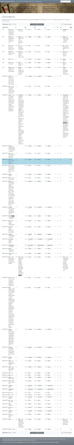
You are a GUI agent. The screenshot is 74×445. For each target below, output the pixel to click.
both (29, 226)
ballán (29, 181)
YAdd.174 (4, 245)
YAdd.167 (4, 181)
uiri (9, 349)
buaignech (30, 389)
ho (22, 64)
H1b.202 (35, 429)
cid (11, 342)
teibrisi (10, 330)
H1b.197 (35, 403)
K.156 (46, 45)
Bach (10, 380)
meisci (13, 380)
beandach (50, 385)
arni (19, 71)
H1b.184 (35, 357)
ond (14, 382)
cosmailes (12, 168)
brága (49, 145)
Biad (9, 253)
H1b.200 (35, 414)
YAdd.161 (4, 145)
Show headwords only (5, 21)
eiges (12, 400)
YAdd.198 (4, 414)
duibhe (65, 260)
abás (22, 42)
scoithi (64, 262)
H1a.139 (26, 207)
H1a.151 (26, 403)
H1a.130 (26, 234)
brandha (67, 258)
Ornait (12, 331)
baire (19, 57)
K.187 (46, 366)
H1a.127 (26, 215)
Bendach (10, 385)
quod (19, 99)
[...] (30, 29)
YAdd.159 (4, 86)
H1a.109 (26, 29)
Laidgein (11, 334)
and (13, 34)
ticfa (12, 110)
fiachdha (65, 259)
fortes (13, 53)
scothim (20, 263)
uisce (12, 81)
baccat (39, 407)
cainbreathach (66, 100)
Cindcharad (11, 306)
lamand (10, 398)
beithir (66, 125)
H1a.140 (26, 357)
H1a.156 (26, 429)
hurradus (20, 137)
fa (65, 42)
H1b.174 (35, 234)
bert (29, 159)
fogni (67, 129)
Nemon (10, 351)
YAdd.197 (4, 410)
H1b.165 (35, 159)
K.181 (46, 277)
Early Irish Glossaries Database (8, 1)
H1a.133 (26, 248)
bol (29, 400)
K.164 (46, 145)
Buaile (10, 215)
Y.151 (3, 29)
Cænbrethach (21, 101)
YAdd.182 (4, 357)
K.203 (46, 429)
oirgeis (66, 268)
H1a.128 (26, 220)
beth (13, 230)
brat (29, 165)
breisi (10, 339)
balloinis (10, 186)
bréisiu (39, 329)
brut (9, 319)
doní (11, 99)
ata (9, 290)
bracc (29, 394)
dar (9, 303)
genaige (10, 288)
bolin (14, 217)
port (9, 160)
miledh (64, 113)
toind (13, 321)
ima (9, 369)
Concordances (26, 1)
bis (9, 39)
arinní (19, 270)
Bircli (10, 414)
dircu (10, 190)
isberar (12, 260)
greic (10, 187)
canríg (22, 130)
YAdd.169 (4, 215)
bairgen (30, 234)
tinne (11, 323)
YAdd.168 (4, 207)
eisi (9, 345)
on (9, 166)
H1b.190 (35, 380)
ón (9, 64)
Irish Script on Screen (54, 442)
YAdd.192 (4, 394)
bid (12, 87)
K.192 (46, 385)
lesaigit (10, 316)
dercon (10, 193)
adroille (10, 40)
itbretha (20, 121)
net (10, 209)
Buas (10, 419)
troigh (10, 205)
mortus (66, 39)
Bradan (10, 76)
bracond (30, 396)
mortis (11, 39)
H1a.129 (26, 226)
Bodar (10, 174)
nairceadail (65, 420)
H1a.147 (26, 392)
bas (63, 42)
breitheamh (65, 110)
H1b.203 (35, 51)
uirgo (9, 278)
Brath (10, 95)
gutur (10, 259)
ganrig (64, 126)
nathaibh (65, 128)
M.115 (61, 419)
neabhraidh (66, 108)
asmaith (20, 143)
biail (67, 45)
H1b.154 (35, 36)
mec (23, 106)
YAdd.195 (4, 403)
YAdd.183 (4, 360)
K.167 (46, 165)
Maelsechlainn (11, 299)
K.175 (46, 234)
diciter (12, 284)
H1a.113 (26, 59)
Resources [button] (31, 1)
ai (65, 129)
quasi (11, 29)
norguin (66, 267)
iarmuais (67, 421)
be (12, 208)
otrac (10, 408)
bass (13, 40)
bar (29, 51)
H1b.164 (35, 153)
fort (11, 213)
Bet (9, 277)
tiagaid (11, 369)
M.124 (61, 67)
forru (19, 135)
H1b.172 (35, 220)
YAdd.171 (4, 226)
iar (13, 103)
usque (10, 415)
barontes (65, 53)
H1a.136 (26, 277)
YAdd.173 (4, 238)
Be (10, 349)
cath (12, 209)
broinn (10, 324)
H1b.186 (35, 366)
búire (23, 57)
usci (9, 80)
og (9, 281)
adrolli (19, 42)
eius (12, 349)
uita (10, 254)
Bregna (10, 357)
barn (29, 403)
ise (22, 104)
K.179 (46, 253)
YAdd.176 (4, 253)
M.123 (61, 62)
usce (12, 360)
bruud (10, 97)
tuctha (10, 298)
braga (29, 145)
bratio (10, 100)
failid (10, 341)
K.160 (46, 67)
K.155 (46, 36)
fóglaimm (20, 109)
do (10, 91)
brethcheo (20, 96)
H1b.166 (35, 165)
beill (9, 198)
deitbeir (10, 335)
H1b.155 (35, 45)
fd (11, 90)
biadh (39, 253)
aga (9, 147)
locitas (10, 243)
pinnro (12, 62)
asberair (22, 116)
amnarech (11, 282)
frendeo (10, 68)
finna (13, 313)
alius (9, 310)
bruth (13, 95)
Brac (9, 394)
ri (12, 311)
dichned (10, 88)
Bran (10, 257)
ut (13, 81)
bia (9, 78)
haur (64, 132)
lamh (13, 394)
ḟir (13, 182)
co (10, 315)
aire (19, 116)
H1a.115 (26, 67)
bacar (49, 366)
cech (12, 97)
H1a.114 (26, 62)
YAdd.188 (4, 380)
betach (12, 285)
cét (12, 300)
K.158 (46, 59)
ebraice (10, 30)
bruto (10, 71)
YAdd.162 (4, 153)
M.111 (61, 94)
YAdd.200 (4, 429)
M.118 (61, 29)
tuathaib (22, 131)
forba (13, 106)
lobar (12, 373)
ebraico (10, 230)
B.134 (17, 62)
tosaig (10, 34)
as (66, 113)
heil (21, 108)
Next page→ (41, 24)
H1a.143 (26, 287)
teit (10, 179)
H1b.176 (35, 245)
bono (12, 157)
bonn (29, 220)
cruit (12, 64)
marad (10, 343)
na (9, 151)
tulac (12, 392)
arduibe (20, 262)
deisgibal (66, 103)
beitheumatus (66, 38)
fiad (9, 315)
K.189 (46, 287)
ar (12, 68)
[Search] (65, 1)
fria (63, 106)
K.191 (46, 380)
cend (9, 103)
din (9, 262)
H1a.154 (26, 414)
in (13, 78)
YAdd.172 (4, 234)
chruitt (19, 65)
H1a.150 (26, 400)
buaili (39, 215)
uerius (19, 100)
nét (9, 213)
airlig (14, 149)
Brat (9, 165)
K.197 (46, 400)
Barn (10, 403)
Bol (9, 400)
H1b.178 (35, 253)
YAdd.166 (4, 177)
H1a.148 (26, 394)
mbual (10, 364)
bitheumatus (11, 38)
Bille (9, 287)
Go (72, 1)
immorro (65, 134)
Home (18, 1)
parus (13, 30)
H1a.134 (26, 253)
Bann (10, 429)
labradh (66, 71)
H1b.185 (35, 360)
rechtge (20, 141)
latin (11, 189)
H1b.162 (35, 94)
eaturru (64, 130)
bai (9, 308)
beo (12, 177)
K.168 (46, 174)
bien (12, 153)
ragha (10, 363)
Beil (12, 49)
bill (12, 181)
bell (13, 194)
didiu (64, 125)
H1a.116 (26, 76)
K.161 (46, 76)
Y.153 (3, 45)
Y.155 (3, 59)
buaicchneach (51, 389)
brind (29, 67)
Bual (9, 360)
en (10, 77)
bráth (49, 95)
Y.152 (3, 36)
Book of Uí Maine (17, 442)
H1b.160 (35, 76)
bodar (29, 174)
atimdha (20, 126)
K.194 (46, 392)
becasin (64, 29)
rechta (19, 122)
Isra (19, 108)
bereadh (64, 120)
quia (11, 80)
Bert (9, 159)
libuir (14, 166)
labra (10, 70)
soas (22, 419)
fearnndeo (65, 70)
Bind (9, 62)
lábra (21, 71)
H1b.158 (35, 62)
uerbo (13, 67)
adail (65, 47)
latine (12, 259)
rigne (11, 154)
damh (13, 335)
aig (14, 148)
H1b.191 (35, 385)
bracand (39, 396)
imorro (19, 139)
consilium (11, 218)
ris (63, 117)
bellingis (11, 246)
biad (29, 253)
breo (9, 170)
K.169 (46, 177)
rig (22, 139)
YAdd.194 (4, 400)
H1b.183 (35, 207)
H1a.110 (26, 36)
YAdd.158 (4, 76)
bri (29, 392)
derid (10, 90)
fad (12, 78)
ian (9, 182)
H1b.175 (35, 238)
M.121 (61, 51)
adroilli (65, 40)
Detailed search (38, 1)
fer (9, 199)
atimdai (66, 121)
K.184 (46, 207)
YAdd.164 (4, 165)
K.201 (46, 414)
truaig (10, 183)
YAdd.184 (4, 366)
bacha (11, 382)
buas (29, 419)
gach (13, 109)
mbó (14, 300)
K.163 (46, 94)
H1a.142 (26, 366)
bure (13, 59)
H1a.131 (26, 238)
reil (11, 70)
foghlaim (66, 106)
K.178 (46, 248)
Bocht (10, 248)
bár (48, 51)
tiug (9, 321)
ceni (9, 337)
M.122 (61, 59)
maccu (64, 105)
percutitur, (11, 156)
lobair (13, 378)
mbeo (11, 92)
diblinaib (10, 169)
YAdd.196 (4, 407)
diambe (19, 138)
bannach (40, 410)
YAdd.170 (4, 220)
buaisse (21, 427)
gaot (10, 417)
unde (11, 47)
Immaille (10, 311)
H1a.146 (26, 389)
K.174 (46, 226)
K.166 (46, 159)
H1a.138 (26, 329)
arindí (22, 421)
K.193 (46, 389)
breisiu (29, 329)
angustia (11, 251)
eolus (14, 91)
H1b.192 (35, 389)
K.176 (46, 238)
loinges (20, 113)
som (67, 135)
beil (11, 195)
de (18, 120)
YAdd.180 (4, 329)
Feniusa (22, 103)
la (18, 113)
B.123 (17, 94)
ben (29, 153)
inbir (9, 84)
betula (12, 277)
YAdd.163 (4, 159)
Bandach (10, 410)
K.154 (46, 29)
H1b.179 (35, 256)
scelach (11, 281)
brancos (10, 258)
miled (12, 103)
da (10, 290)
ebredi (21, 30)
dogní (11, 198)
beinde (12, 324)
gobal (10, 387)
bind (29, 62)
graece (66, 51)
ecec (19, 30)
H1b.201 (35, 419)
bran (29, 257)
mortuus (20, 40)
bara (12, 148)
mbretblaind (11, 302)
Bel (9, 86)
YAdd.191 (4, 392)
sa (10, 199)
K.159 (46, 62)
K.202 (46, 419)
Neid (9, 348)
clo (12, 415)
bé (13, 212)
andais (11, 337)
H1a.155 (26, 419)
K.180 (46, 256)
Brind (10, 67)
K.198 (46, 403)
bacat (29, 407)
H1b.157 (35, 59)
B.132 (17, 45)
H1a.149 (26, 396)
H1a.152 (26, 407)
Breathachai (65, 95)
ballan (10, 185)
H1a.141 (26, 360)
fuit (9, 172)
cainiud (10, 333)
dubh (66, 264)
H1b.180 (35, 277)
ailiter (64, 97)
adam (10, 338)
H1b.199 (35, 410)
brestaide (30, 239)
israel (67, 105)
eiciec (67, 29)
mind (13, 100)
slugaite (10, 263)
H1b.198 (35, 407)
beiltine (64, 48)
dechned (11, 33)
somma (10, 317)
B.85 (16, 256)
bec (29, 29)
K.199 (46, 407)
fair (9, 194)
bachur (29, 366)
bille (11, 308)
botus (13, 250)
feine (66, 101)
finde (10, 307)
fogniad (20, 134)
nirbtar (12, 307)
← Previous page (34, 24)
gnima (10, 108)
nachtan (20, 129)
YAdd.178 (4, 277)
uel (19, 72)
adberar (64, 114)
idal (9, 47)
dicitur (10, 82)
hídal (21, 47)
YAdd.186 (4, 375)
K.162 (46, 86)
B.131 (17, 36)
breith (65, 96)
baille (13, 308)
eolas (10, 87)
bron (64, 267)
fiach (13, 257)
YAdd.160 (4, 94)
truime (10, 313)
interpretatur (11, 32)
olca (9, 211)
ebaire (64, 59)
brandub (20, 264)
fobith (21, 120)
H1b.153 (35, 29)
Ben (9, 153)
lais (22, 143)
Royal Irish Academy (35, 442)
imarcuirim (11, 163)
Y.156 (3, 62)
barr (19, 427)
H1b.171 (35, 215)
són (22, 141)
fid (13, 80)
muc (13, 366)
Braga (10, 145)
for (13, 101)
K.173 (46, 220)
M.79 (61, 256)
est (21, 99)
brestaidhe (50, 239)
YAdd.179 (4, 287)
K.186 (46, 360)
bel (29, 86)
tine (68, 48)
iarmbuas (20, 424)
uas (12, 317)
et (13, 282)
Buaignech (11, 389)
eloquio (12, 71)
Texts (21, 1)
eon (11, 262)
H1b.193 (35, 392)
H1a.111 (26, 45)
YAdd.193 (4, 396)
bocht (29, 248)
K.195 (46, 394)
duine (10, 110)
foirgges (20, 271)
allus (12, 320)
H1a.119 (26, 145)
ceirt (12, 375)
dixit (11, 310)
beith (10, 228)
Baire (10, 51)
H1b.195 (35, 396)
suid (12, 316)
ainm (14, 147)
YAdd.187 (4, 377)
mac (19, 114)
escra (10, 390)
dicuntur (10, 54)
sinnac (10, 412)
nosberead (20, 124)
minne (10, 320)
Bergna (30, 357)
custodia (13, 278)
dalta (19, 103)
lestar (12, 182)
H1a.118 (26, 94)
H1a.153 (26, 410)
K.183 (46, 329)
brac (39, 394)
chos (13, 363)
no (10, 49)
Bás (9, 177)
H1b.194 (35, 394)
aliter (21, 97)
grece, (13, 258)
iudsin (22, 272)
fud (9, 77)
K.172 (46, 215)
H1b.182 (35, 329)
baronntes (20, 53)
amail (19, 142)
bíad (48, 253)
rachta (64, 118)
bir (13, 76)
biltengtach (50, 245)
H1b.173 (35, 226)
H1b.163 (35, 145)
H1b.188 (35, 287)
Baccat (10, 407)
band (29, 429)
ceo (67, 96)
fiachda (19, 260)
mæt (12, 319)
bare (39, 59)
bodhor (39, 174)
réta (9, 99)
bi (11, 86)
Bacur (10, 366)
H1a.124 (26, 177)
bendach (30, 385)
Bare (10, 59)
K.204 (46, 51)
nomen (12, 348)
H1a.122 (26, 165)
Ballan (10, 181)
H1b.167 (35, 174)
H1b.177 (35, 248)
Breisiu (10, 329)
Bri (9, 392)
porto (10, 162)
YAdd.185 (4, 372)
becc (39, 29)
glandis (12, 187)
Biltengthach (11, 245)
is (18, 125)
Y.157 (3, 67)
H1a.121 (26, 159)
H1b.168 (35, 177)
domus (12, 232)
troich (10, 201)
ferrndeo (20, 70)
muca (10, 370)
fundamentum (12, 224)
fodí (19, 43)
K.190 (46, 181)
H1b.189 (35, 181)
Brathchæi (20, 95)
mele (14, 195)
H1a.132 (26, 245)
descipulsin (21, 105)
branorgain (20, 268)
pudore (10, 175)
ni (13, 68)
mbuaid (10, 104)
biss (12, 193)
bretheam (22, 112)
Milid (21, 114)
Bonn (10, 220)
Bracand (10, 396)
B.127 (17, 419)
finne (13, 315)
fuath (13, 191)
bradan (30, 76)
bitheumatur (21, 38)
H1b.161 (35, 86)
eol (12, 86)
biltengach (30, 245)
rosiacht (20, 106)
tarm (12, 343)
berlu (64, 124)
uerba (19, 68)
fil (11, 34)
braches (12, 368)
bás (38, 177)
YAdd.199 (4, 419)
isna (19, 131)
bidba (29, 36)
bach (29, 380)
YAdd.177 (4, 256)
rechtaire (10, 405)
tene (13, 48)
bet (29, 277)
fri (22, 108)
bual (29, 360)
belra (19, 128)
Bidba (10, 36)
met (14, 262)
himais (22, 423)
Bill (9, 373)
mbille (10, 378)
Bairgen (10, 234)
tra (9, 353)
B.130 (17, 29)
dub (21, 266)
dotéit (19, 423)
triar (9, 312)
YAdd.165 (4, 174)
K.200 (46, 410)
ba (18, 112)
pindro (19, 64)
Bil (9, 45)
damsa (10, 304)
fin (9, 383)
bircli (29, 414)
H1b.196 (35, 400)
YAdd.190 (4, 389)
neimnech (12, 352)
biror (12, 82)
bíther (19, 130)
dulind (11, 166)
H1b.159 (35, 67)
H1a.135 (26, 256)
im (9, 154)
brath (10, 106)
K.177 (46, 245)
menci (11, 149)
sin (68, 103)
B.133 (17, 51)
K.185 (46, 357)
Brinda (19, 67)
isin (9, 92)
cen (11, 312)
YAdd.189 (4, 385)
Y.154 (3, 51)
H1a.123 (26, 174)
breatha (67, 117)
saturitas (12, 236)
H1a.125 (26, 181)
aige (11, 147)
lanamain (13, 353)
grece (12, 36)
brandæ (20, 259)
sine (11, 278)
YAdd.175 (4, 248)
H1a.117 (26, 86)
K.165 (46, 153)
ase (65, 109)
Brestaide (11, 239)
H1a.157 (26, 51)
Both (10, 226)
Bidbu (64, 36)
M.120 (61, 45)
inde (9, 212)
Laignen (12, 341)
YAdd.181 (4, 347)
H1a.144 (26, 380)
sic (12, 105)
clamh (10, 342)
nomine (10, 217)
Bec (9, 29)
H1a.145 (26, 385)
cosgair (10, 105)
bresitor (10, 241)
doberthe (10, 101)
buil (9, 401)
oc (13, 331)
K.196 (46, 396)
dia (13, 45)
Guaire (13, 333)
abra (12, 338)
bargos (13, 235)
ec (13, 29)
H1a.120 (26, 153)
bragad (11, 151)
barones (10, 53)
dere (9, 368)
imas (64, 421)
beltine (10, 48)
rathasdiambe (66, 133)
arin (63, 71)
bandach (30, 410)
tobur (12, 84)
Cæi (19, 117)
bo (13, 407)
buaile (29, 215)
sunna (10, 300)
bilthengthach (41, 245)
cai (67, 99)
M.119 (61, 36)
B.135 (17, 67)
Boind (10, 358)
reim (12, 401)
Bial (11, 45)
